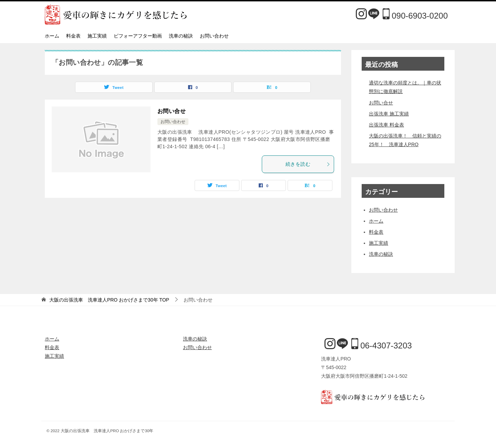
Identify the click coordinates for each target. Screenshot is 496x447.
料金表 (73, 36)
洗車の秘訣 (181, 36)
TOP (109, 300)
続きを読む (308, 164)
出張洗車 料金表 (386, 125)
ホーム (52, 36)
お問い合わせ (214, 36)
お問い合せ (171, 111)
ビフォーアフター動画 (138, 36)
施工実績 (97, 36)
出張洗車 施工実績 (389, 113)
